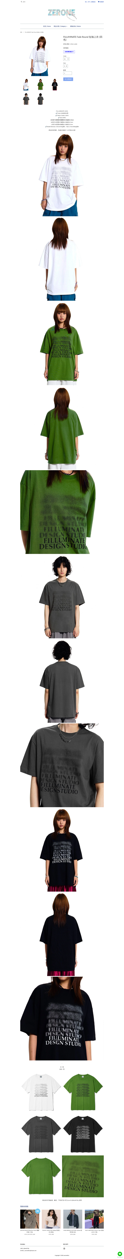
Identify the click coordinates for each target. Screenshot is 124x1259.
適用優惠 (65, 48)
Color (64, 56)
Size (64, 63)
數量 (64, 70)
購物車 (102, 2)
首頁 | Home (47, 26)
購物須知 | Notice (75, 26)
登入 (86, 2)
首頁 (21, 32)
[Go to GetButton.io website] (120, 1257)
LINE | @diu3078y (24, 1248)
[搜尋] (25, 2)
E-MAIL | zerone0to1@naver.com (28, 1250)
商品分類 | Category (60, 26)
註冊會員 (93, 2)
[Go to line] (120, 1254)
